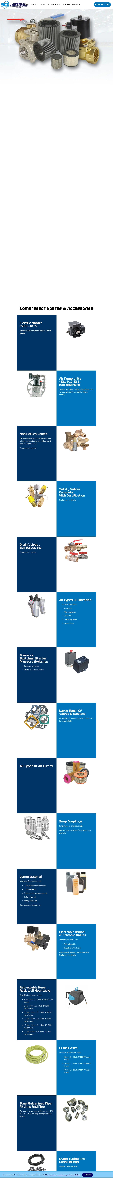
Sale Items (66, 4)
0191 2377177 (102, 4)
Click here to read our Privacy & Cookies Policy (62, 1175)
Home (26, 4)
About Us (34, 4)
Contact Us (76, 4)
